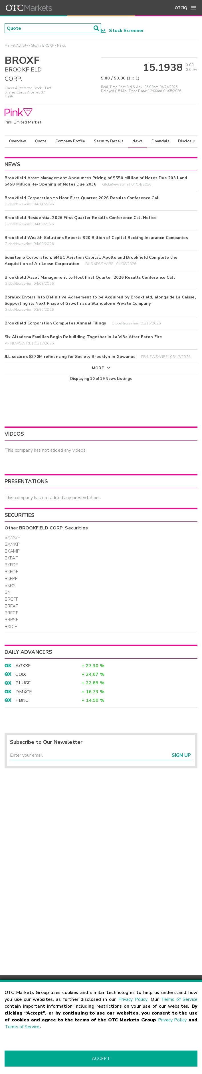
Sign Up (181, 755)
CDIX (20, 674)
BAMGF (12, 537)
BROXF (48, 45)
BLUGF (23, 683)
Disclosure (187, 141)
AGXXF (23, 666)
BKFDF (11, 565)
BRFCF (11, 613)
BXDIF (11, 626)
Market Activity (16, 45)
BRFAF (11, 606)
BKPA (10, 585)
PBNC (21, 700)
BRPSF (11, 620)
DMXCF (23, 692)
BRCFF (11, 599)
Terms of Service (179, 999)
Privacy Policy (133, 999)
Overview (17, 141)
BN (8, 592)
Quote (41, 141)
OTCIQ (181, 8)
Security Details (109, 141)
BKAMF (12, 551)
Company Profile (70, 141)
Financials (160, 141)
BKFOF (11, 572)
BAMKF (12, 544)
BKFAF (11, 558)
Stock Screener (122, 30)
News (137, 141)
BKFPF (11, 578)
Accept (101, 1058)
